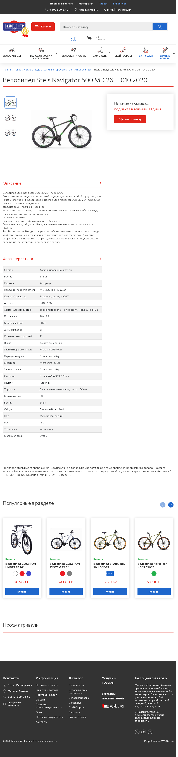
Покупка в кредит (46, 694)
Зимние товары (78, 716)
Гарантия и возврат (47, 689)
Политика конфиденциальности (49, 706)
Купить (22, 591)
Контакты (41, 721)
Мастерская (86, 3)
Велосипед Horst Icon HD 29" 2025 (152, 565)
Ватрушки (74, 712)
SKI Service (119, 3)
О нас (39, 712)
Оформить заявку (130, 119)
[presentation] (162, 505)
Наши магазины (88, 9)
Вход (110, 9)
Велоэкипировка (79, 697)
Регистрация (123, 9)
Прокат (103, 3)
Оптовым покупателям (49, 716)
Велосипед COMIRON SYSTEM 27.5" (64, 565)
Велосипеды (76, 685)
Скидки (40, 699)
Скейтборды (76, 707)
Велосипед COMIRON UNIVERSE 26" (20, 565)
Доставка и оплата (61, 3)
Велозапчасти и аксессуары (78, 691)
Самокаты (75, 702)
